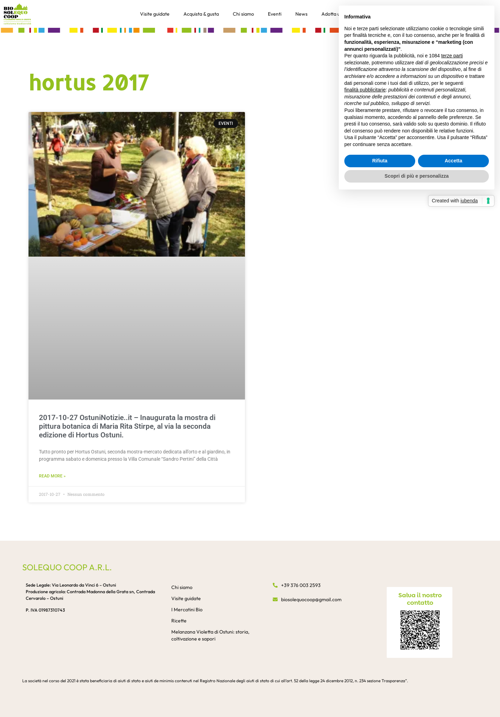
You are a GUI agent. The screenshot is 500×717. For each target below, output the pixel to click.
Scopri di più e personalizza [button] (417, 176)
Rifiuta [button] (379, 160)
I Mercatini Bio (187, 609)
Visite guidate (155, 14)
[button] (250, 30)
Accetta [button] (453, 160)
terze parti (452, 55)
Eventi (274, 14)
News (301, 14)
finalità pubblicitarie (365, 89)
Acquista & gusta (201, 14)
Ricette (179, 621)
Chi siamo (243, 14)
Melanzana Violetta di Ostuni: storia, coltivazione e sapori (210, 635)
